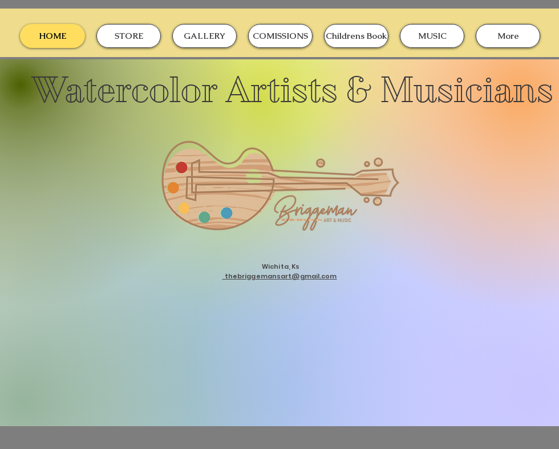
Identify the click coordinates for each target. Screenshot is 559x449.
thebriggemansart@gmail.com (279, 276)
